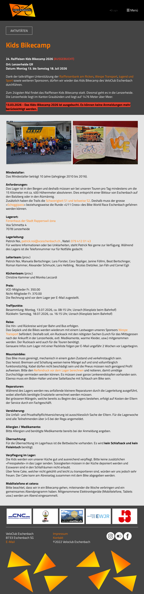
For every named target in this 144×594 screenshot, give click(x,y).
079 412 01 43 (81, 241)
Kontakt (58, 537)
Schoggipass (16, 204)
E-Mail (10, 541)
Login (113, 10)
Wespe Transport (106, 76)
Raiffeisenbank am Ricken (76, 76)
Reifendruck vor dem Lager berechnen (59, 370)
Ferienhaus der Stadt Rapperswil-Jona (31, 220)
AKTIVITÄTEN (19, 30)
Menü (132, 10)
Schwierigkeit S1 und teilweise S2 (68, 200)
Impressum (60, 533)
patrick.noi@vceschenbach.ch (41, 241)
